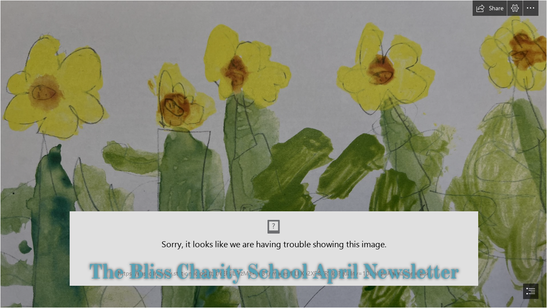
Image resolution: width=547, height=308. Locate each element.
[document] (273, 154)
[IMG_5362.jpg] (273, 154)
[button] (490, 8)
